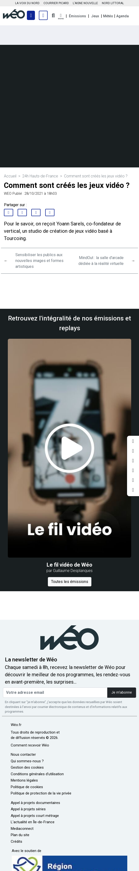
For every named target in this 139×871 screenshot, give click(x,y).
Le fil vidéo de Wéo (69, 564)
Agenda (122, 16)
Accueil (10, 176)
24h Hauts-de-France (40, 176)
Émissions (77, 16)
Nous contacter (23, 754)
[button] (61, 16)
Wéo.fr (16, 725)
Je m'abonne (121, 692)
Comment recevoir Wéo (30, 745)
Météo (108, 16)
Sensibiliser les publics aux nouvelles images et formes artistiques (39, 260)
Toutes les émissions (69, 581)
